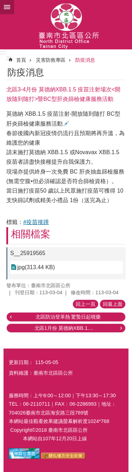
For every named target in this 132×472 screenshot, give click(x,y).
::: (3, 52)
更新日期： (21, 362)
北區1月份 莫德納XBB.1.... (63, 328)
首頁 (21, 60)
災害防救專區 (50, 60)
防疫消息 (85, 60)
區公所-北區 (66, 24)
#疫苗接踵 (36, 222)
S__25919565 (27, 253)
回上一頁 (85, 304)
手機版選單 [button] (7, 7)
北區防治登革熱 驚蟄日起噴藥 (68, 317)
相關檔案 (30, 234)
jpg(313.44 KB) (36, 267)
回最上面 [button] (112, 304)
